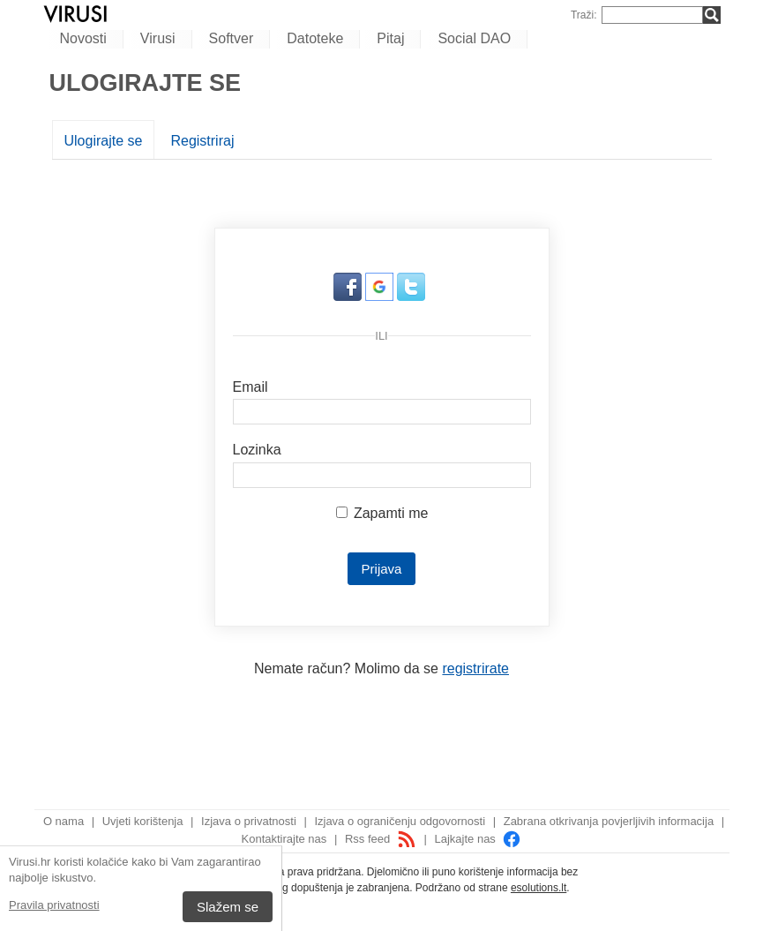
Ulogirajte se (103, 140)
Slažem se (227, 906)
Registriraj (202, 140)
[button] (349, 296)
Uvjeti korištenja (142, 821)
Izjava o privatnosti (248, 821)
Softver (231, 38)
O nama (63, 821)
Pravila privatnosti (54, 905)
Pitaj (390, 38)
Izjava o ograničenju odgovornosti (399, 821)
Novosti (83, 38)
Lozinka (257, 449)
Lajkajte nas (477, 838)
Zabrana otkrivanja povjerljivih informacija (609, 821)
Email (250, 386)
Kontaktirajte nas (284, 838)
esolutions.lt (538, 888)
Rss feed (380, 838)
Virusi (158, 38)
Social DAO (474, 38)
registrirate (475, 668)
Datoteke (315, 38)
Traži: (584, 15)
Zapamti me (382, 513)
